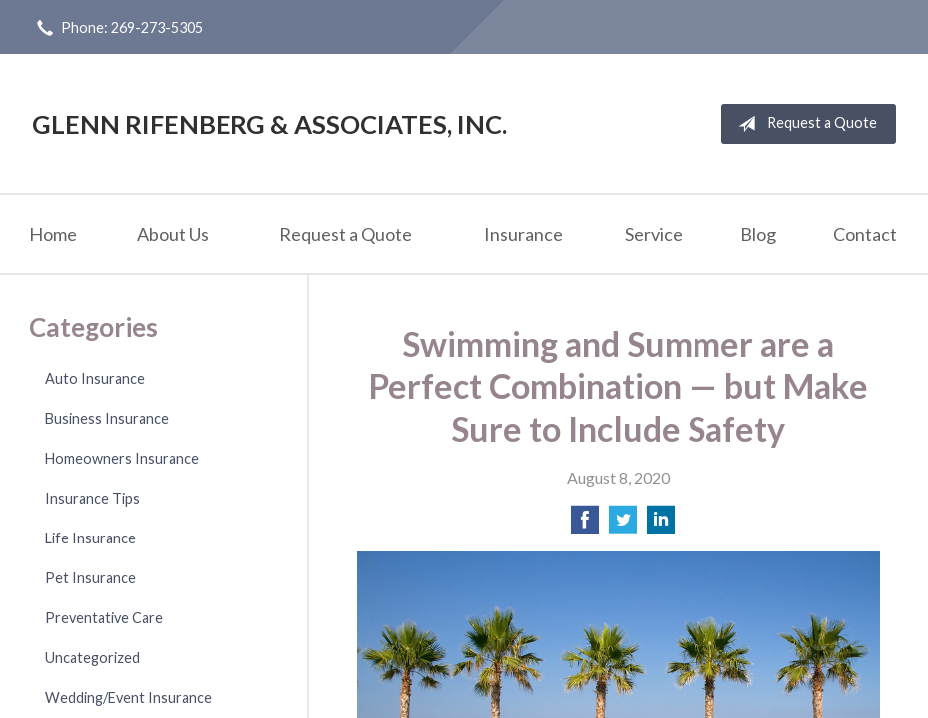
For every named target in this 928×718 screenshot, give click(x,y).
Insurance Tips (92, 498)
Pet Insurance (90, 577)
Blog (758, 234)
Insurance (523, 234)
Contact (865, 234)
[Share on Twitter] (623, 525)
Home (53, 234)
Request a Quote (803, 124)
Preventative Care (104, 617)
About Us (173, 234)
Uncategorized (92, 657)
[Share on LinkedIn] (661, 525)
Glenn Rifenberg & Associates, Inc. (269, 124)
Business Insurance (107, 418)
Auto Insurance (95, 378)
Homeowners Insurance (122, 458)
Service (654, 234)
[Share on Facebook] (585, 525)
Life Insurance (90, 538)
